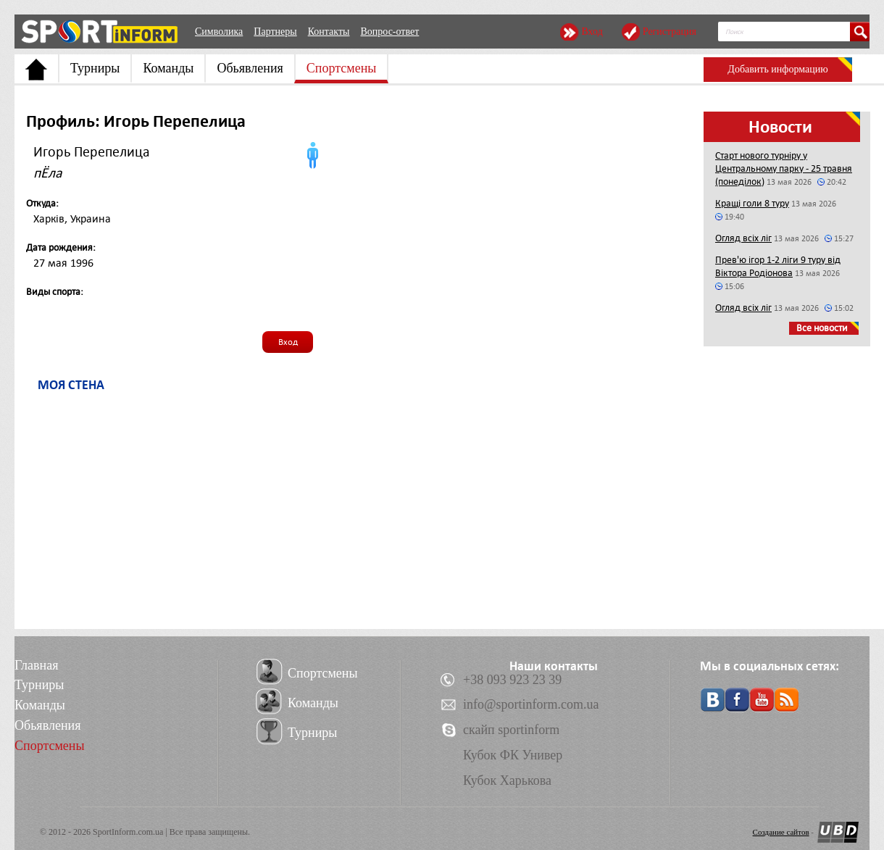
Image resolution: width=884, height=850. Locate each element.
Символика (219, 31)
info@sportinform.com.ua (531, 704)
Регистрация (669, 31)
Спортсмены (342, 68)
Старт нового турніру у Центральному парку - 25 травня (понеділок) (783, 168)
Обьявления (250, 68)
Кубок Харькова (507, 780)
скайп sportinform (511, 729)
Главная (36, 665)
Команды (168, 68)
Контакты (329, 31)
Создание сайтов (781, 832)
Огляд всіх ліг (743, 238)
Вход (591, 31)
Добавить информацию (777, 69)
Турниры (95, 68)
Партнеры (275, 31)
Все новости (822, 327)
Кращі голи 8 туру (752, 203)
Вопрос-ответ (389, 31)
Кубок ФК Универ (512, 755)
